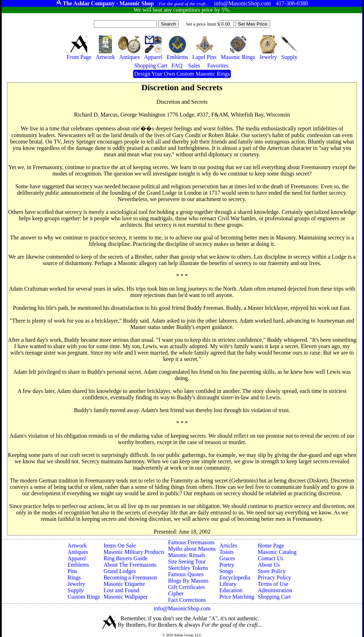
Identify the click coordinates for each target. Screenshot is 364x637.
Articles (228, 545)
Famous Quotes (186, 574)
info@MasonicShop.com (182, 608)
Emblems (78, 565)
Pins (72, 571)
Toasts (226, 552)
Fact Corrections (187, 600)
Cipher (176, 593)
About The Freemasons (129, 565)
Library (227, 584)
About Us (269, 565)
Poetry (226, 565)
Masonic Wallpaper (125, 597)
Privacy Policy (274, 577)
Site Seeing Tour (187, 561)
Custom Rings (84, 597)
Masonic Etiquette (124, 584)
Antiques (78, 552)
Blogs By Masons (188, 581)
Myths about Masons (192, 549)
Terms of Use (273, 584)
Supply (76, 590)
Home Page (271, 545)
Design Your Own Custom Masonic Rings (182, 74)
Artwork (77, 545)
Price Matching (236, 597)
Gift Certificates (186, 587)
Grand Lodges (119, 571)
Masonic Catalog (277, 552)
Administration (275, 590)
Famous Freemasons (191, 542)
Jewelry (76, 584)
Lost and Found (121, 590)
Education (230, 590)
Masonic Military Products (134, 552)
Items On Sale (119, 545)
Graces (227, 558)
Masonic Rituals (186, 555)
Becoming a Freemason (130, 577)
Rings (74, 577)
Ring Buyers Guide (125, 558)
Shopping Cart (274, 597)
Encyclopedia (234, 577)
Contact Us (270, 558)
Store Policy (272, 571)
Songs (226, 571)
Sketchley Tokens (188, 568)
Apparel (77, 558)
